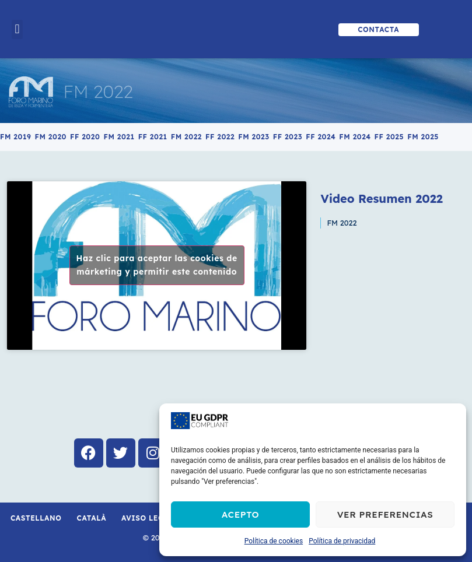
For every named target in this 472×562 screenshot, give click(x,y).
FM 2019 (15, 136)
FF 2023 (287, 136)
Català (92, 518)
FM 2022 (97, 91)
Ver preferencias (385, 514)
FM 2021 (118, 136)
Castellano (36, 518)
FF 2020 (85, 136)
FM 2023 (254, 136)
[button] (17, 29)
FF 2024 (320, 136)
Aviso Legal (147, 518)
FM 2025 (423, 136)
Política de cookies (273, 541)
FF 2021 (152, 136)
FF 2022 (220, 136)
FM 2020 (50, 136)
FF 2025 (389, 136)
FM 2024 (354, 136)
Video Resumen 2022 (381, 198)
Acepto (240, 514)
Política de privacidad (342, 541)
